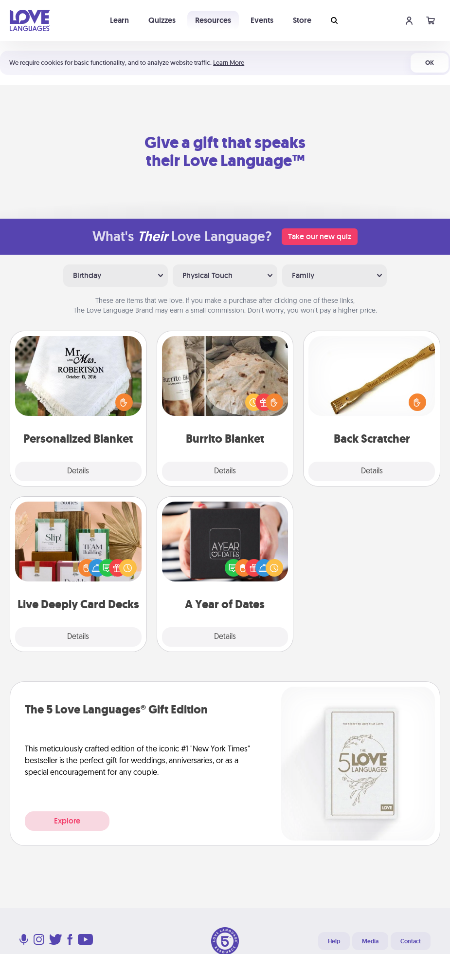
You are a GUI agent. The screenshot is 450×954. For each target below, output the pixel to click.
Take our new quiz (319, 236)
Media (370, 941)
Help (334, 941)
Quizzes (162, 20)
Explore (67, 821)
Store (302, 20)
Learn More (228, 62)
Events (262, 20)
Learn (119, 20)
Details (78, 471)
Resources (213, 20)
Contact (410, 941)
